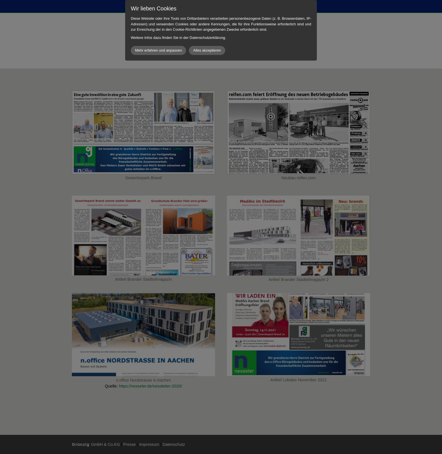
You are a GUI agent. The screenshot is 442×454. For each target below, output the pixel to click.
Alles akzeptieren (207, 50)
